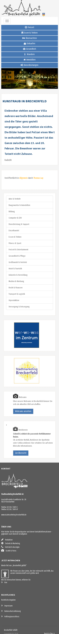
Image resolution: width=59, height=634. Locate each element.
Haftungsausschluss (10, 616)
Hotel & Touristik (15, 268)
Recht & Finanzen (15, 287)
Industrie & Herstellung (18, 275)
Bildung (12, 211)
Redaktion (7, 539)
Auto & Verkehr (15, 199)
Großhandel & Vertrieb (18, 262)
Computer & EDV (15, 218)
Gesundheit (29, 49)
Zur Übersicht (20, 453)
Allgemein (23, 178)
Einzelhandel (14, 230)
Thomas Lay (38, 178)
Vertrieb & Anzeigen (10, 547)
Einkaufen (29, 43)
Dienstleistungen (29, 65)
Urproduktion (14, 300)
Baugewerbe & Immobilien (19, 205)
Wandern (29, 54)
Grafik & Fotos (8, 550)
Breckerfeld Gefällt (10, 630)
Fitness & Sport (15, 243)
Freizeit (29, 27)
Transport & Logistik (17, 294)
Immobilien (30, 59)
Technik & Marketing (10, 543)
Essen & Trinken (29, 32)
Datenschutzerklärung (11, 611)
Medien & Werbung (16, 281)
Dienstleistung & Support (19, 224)
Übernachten (29, 38)
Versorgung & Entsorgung (19, 306)
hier (4, 582)
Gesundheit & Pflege (17, 256)
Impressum (7, 605)
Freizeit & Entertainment (18, 249)
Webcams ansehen (23, 411)
